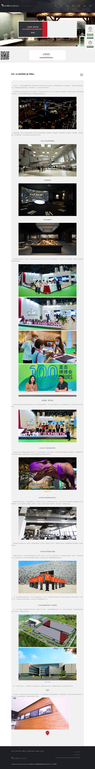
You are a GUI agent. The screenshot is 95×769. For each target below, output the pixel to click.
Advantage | (37, 751)
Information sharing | (31, 751)
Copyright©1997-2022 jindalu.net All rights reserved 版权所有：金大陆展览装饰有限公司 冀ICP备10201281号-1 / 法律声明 (34, 764)
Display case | (24, 751)
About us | (13, 751)
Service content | (18, 751)
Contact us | (42, 751)
